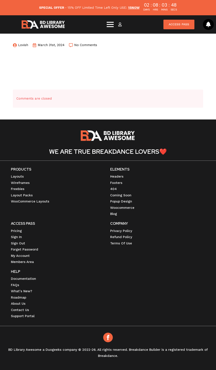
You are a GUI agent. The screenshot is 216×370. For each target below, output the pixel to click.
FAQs (15, 285)
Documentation (23, 279)
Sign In (16, 237)
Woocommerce (122, 208)
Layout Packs (22, 195)
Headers (116, 176)
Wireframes (20, 183)
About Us (18, 304)
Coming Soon (120, 195)
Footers (116, 183)
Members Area (22, 262)
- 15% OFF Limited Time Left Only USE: (89, 8)
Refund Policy (121, 237)
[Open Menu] (109, 24)
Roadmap (18, 297)
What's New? (21, 291)
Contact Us (20, 310)
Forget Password (24, 249)
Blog (113, 214)
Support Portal (22, 316)
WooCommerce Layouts (30, 201)
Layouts (17, 176)
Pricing (16, 231)
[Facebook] (108, 337)
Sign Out (18, 243)
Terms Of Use (121, 243)
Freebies (17, 189)
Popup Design (121, 201)
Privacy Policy (121, 231)
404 (113, 189)
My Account (20, 256)
